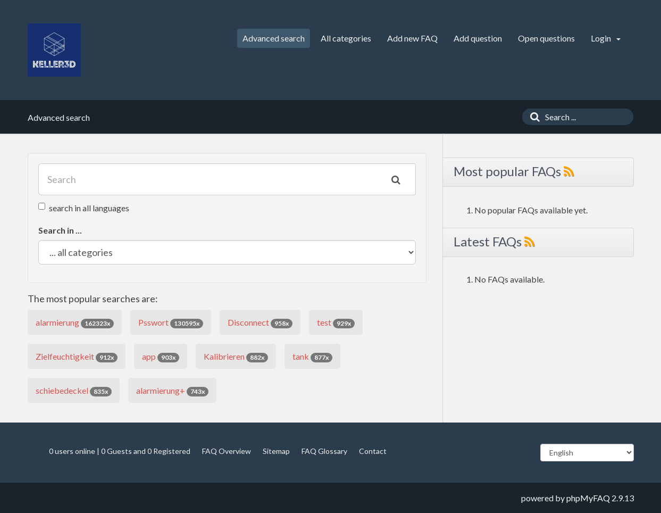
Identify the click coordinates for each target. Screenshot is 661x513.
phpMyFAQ (588, 498)
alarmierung (75, 322)
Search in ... (60, 230)
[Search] (532, 117)
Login (606, 38)
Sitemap (276, 451)
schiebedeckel (74, 390)
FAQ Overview (226, 451)
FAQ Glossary (324, 451)
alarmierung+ (172, 390)
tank (312, 356)
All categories (346, 38)
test (336, 322)
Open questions (546, 38)
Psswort (170, 322)
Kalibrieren (236, 356)
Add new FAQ (412, 38)
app (160, 356)
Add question (478, 38)
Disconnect (260, 322)
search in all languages (83, 208)
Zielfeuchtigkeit (77, 356)
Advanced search (273, 38)
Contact (373, 451)
